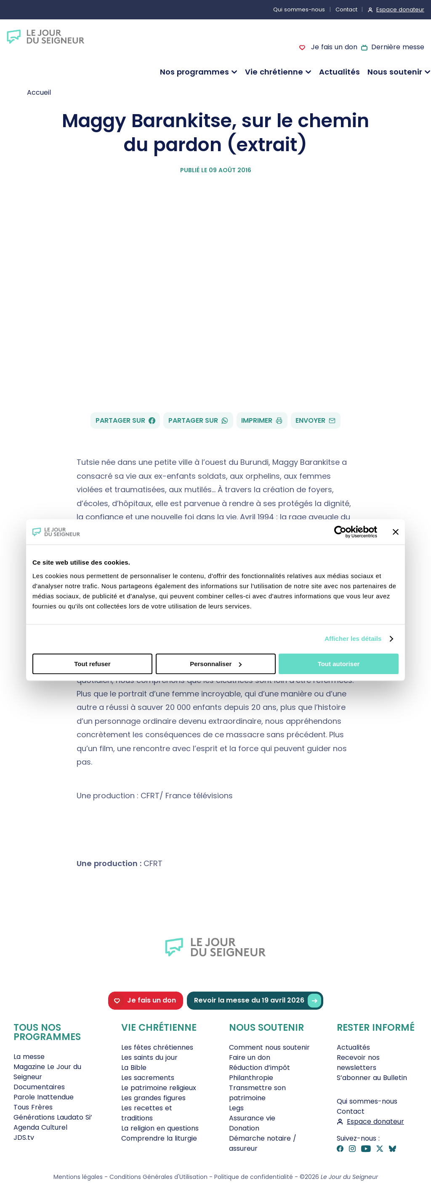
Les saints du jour (149, 1057)
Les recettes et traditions (146, 1113)
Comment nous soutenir (269, 1047)
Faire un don (249, 1057)
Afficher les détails (353, 638)
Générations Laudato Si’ (52, 1117)
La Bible (133, 1067)
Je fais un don (333, 47)
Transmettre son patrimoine (257, 1093)
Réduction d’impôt (259, 1067)
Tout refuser (92, 663)
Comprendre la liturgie (159, 1138)
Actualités (339, 72)
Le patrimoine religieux (158, 1088)
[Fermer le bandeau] (396, 532)
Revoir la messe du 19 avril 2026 (257, 1001)
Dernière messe (397, 47)
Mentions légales (78, 1177)
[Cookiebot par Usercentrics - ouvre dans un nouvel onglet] (340, 531)
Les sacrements (147, 1078)
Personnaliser (216, 663)
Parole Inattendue (43, 1097)
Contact (346, 9)
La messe (29, 1056)
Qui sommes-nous (299, 9)
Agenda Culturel (40, 1127)
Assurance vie (252, 1118)
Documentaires (39, 1087)
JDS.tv (23, 1137)
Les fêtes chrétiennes (157, 1047)
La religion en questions (160, 1128)
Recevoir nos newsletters (358, 1062)
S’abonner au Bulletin (372, 1078)
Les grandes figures (153, 1098)
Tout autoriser (339, 663)
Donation (244, 1128)
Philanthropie (251, 1078)
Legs (236, 1108)
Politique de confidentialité (253, 1177)
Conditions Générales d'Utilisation (158, 1177)
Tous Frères (33, 1107)
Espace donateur (400, 9)
